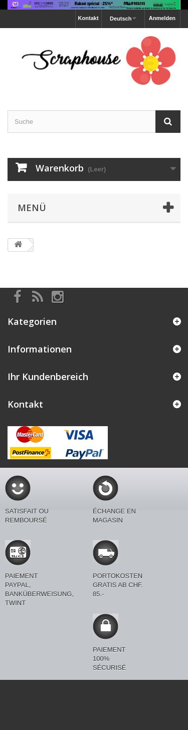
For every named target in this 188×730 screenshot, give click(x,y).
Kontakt (88, 18)
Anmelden (162, 18)
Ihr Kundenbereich (48, 377)
